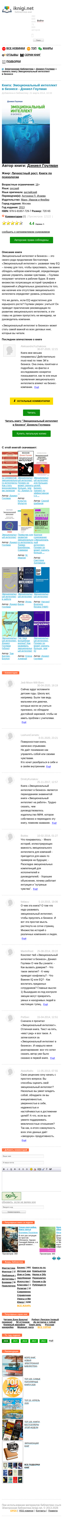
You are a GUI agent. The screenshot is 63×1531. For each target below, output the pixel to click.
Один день (35, 1324)
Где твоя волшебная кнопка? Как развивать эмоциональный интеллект (25, 644)
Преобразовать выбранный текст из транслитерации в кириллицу (47, 1169)
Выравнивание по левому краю (19, 1169)
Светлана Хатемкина (39, 561)
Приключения (10, 1286)
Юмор (20, 1302)
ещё (51, 1340)
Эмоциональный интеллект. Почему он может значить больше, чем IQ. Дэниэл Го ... (25, 485)
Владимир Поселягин (28, 1232)
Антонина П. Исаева (34, 196)
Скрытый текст (39, 1169)
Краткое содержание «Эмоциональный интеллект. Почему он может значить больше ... (41, 543)
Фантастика (8, 1268)
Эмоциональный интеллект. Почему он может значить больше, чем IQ (41, 644)
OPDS (13, 1510)
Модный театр (25, 1327)
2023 (34, 1341)
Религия (21, 1288)
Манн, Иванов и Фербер (35, 199)
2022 (43, 1341)
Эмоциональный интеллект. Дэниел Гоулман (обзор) (9, 643)
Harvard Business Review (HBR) (42, 604)
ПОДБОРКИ (13, 61)
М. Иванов (23, 556)
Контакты (41, 1510)
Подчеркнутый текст (11, 1169)
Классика (22, 1285)
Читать (32, 412)
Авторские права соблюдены (31, 240)
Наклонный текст (7, 1169)
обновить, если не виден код (19, 1202)
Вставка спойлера (50, 1169)
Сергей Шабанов (41, 502)
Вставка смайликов (31, 1169)
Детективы (8, 1279)
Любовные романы (13, 1275)
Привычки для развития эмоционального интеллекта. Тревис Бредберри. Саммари (25, 542)
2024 (24, 1341)
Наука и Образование (44, 1274)
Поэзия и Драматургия (45, 1281)
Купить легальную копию (31, 433)
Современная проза (28, 1291)
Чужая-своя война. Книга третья (28, 1228)
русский (14, 188)
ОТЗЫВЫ (12, 55)
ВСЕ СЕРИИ (44, 1327)
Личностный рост (24, 173)
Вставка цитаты (43, 1169)
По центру (23, 1169)
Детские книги (25, 1271)
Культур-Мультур (22, 502)
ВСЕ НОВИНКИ (15, 48)
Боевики (7, 1282)
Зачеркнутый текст (15, 1169)
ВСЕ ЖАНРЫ (24, 1305)
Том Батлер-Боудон (8, 656)
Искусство (23, 1281)
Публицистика (40, 1285)
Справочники (24, 1295)
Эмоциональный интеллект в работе (9, 596)
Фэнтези (7, 1271)
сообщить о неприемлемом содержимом (26, 231)
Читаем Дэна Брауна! (16, 1319)
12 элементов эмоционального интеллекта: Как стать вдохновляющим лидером (9, 484)
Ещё (36, 387)
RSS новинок (26, 1510)
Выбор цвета (35, 1169)
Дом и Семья (24, 1274)
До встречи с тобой (44, 1322)
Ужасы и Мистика (27, 1298)
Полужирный (4, 1169)
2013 (22, 207)
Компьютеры (39, 1271)
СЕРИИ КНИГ (32, 55)
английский (30, 192)
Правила (53, 1510)
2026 (6, 1341)
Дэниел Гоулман (42, 165)
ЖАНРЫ (48, 48)
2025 (15, 1341)
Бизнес (21, 1267)
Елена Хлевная (25, 657)
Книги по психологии (44, 1267)
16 (36, 184)
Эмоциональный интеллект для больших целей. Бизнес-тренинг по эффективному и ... (41, 486)
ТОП (33, 48)
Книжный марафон (14, 1324)
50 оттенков (23, 1322)
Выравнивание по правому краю (27, 1169)
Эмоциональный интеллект (9, 536)
